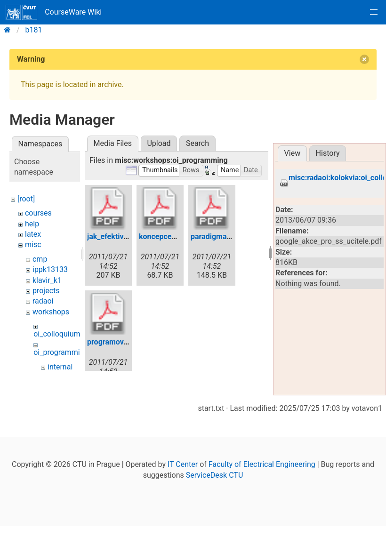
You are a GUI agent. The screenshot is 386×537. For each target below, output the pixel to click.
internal (60, 366)
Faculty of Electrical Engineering (262, 491)
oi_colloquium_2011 (66, 333)
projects (46, 290)
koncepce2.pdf (164, 236)
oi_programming (60, 352)
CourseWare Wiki (54, 12)
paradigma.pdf (215, 236)
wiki (31, 377)
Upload (158, 143)
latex (33, 234)
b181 (33, 29)
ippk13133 (50, 269)
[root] (26, 198)
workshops (50, 311)
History (328, 153)
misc (33, 244)
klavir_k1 (47, 280)
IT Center (183, 491)
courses (38, 212)
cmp (39, 259)
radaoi (43, 301)
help (32, 223)
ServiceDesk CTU (214, 502)
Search (197, 143)
